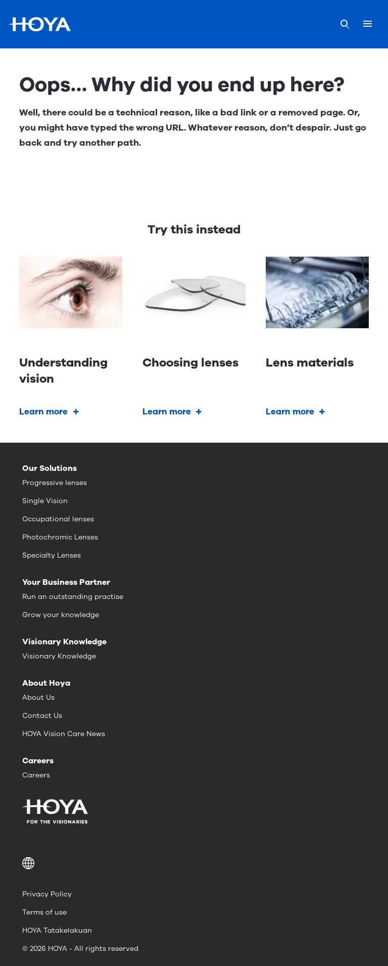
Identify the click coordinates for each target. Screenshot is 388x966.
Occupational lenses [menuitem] (58, 519)
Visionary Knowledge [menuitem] (59, 656)
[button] (194, 863)
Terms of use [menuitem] (44, 912)
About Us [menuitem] (38, 697)
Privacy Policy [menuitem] (47, 894)
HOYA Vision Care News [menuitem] (63, 734)
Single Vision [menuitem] (45, 501)
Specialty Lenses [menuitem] (51, 555)
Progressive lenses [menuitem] (54, 483)
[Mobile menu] (367, 24)
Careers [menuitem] (36, 775)
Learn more (43, 411)
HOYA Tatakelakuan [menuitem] (57, 930)
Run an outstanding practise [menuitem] (72, 596)
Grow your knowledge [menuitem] (60, 615)
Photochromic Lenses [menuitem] (60, 537)
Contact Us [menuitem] (42, 715)
